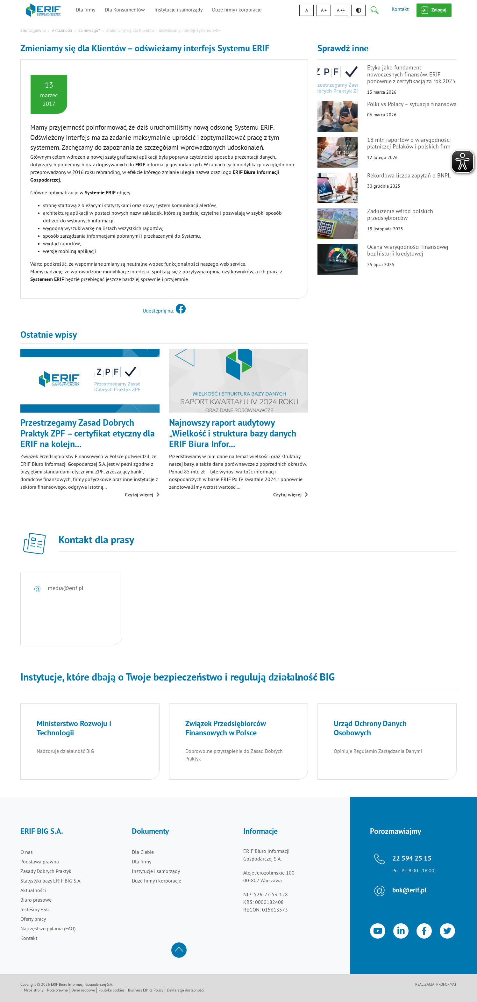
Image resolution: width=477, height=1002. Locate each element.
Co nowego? (89, 30)
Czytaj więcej (142, 495)
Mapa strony (34, 990)
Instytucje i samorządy (178, 10)
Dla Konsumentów (125, 10)
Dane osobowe (83, 990)
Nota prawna (57, 990)
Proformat (446, 985)
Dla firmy (85, 10)
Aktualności (62, 30)
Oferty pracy (33, 919)
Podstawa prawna (39, 862)
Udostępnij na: (164, 311)
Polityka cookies (111, 990)
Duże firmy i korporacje (236, 10)
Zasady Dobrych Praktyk (45, 872)
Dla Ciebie (143, 852)
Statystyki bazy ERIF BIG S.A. (50, 881)
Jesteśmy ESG (34, 910)
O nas (26, 852)
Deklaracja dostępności (185, 990)
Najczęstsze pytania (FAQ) (47, 929)
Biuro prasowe (36, 900)
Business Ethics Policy (145, 990)
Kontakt (400, 9)
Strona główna (33, 30)
